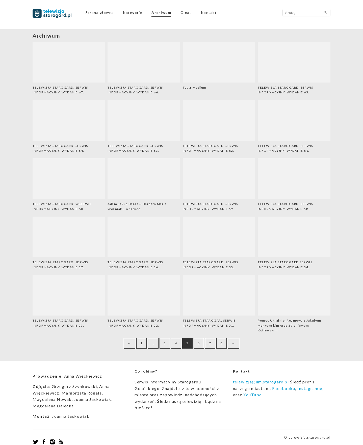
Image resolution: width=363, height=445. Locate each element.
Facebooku (283, 388)
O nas (186, 12)
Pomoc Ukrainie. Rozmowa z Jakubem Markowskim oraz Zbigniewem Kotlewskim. (289, 325)
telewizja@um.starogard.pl (261, 381)
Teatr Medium (194, 87)
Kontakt (209, 12)
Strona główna (100, 12)
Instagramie (309, 388)
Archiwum (161, 12)
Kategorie (132, 12)
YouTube (252, 394)
